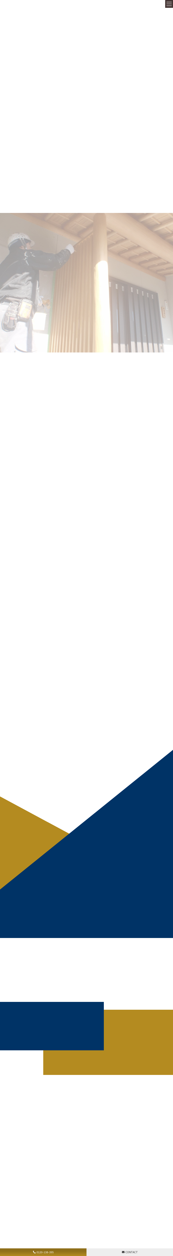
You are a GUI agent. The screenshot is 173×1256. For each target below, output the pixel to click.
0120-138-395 (45, 1252)
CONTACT (131, 1252)
